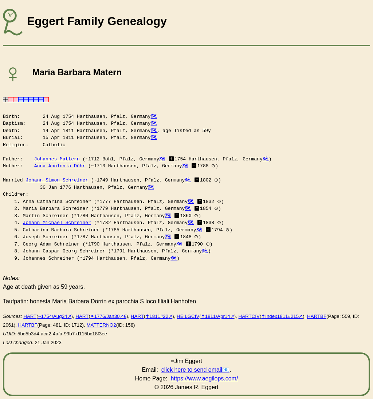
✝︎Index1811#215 (280, 316)
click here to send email (191, 370)
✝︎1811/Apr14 (215, 316)
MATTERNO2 (101, 325)
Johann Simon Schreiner (56, 180)
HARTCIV (249, 316)
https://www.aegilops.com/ (204, 378)
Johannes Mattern (57, 159)
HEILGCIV (188, 316)
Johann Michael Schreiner (57, 222)
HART (29, 316)
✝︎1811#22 (156, 316)
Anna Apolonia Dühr (59, 166)
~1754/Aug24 (52, 316)
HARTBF (316, 316)
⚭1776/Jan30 (105, 316)
